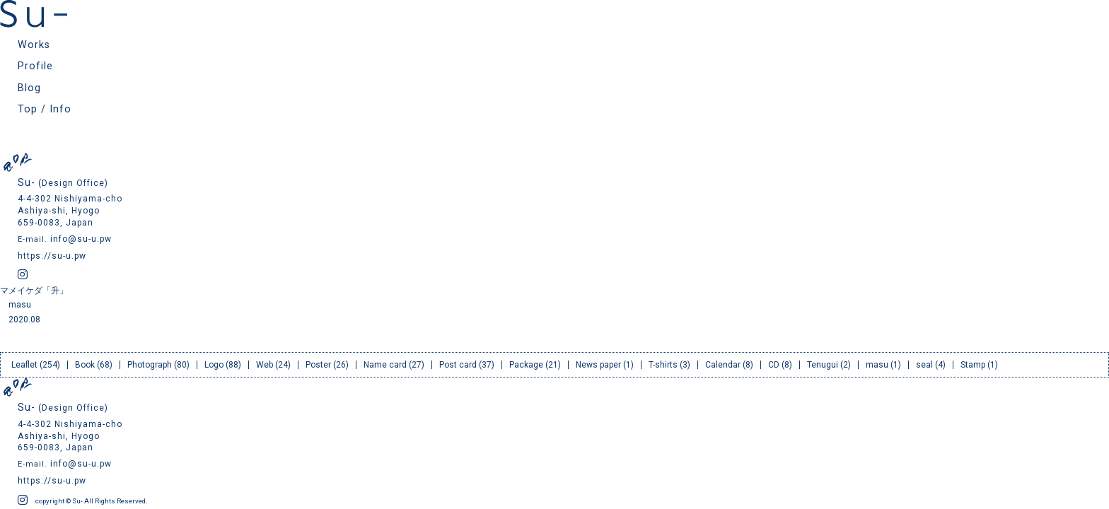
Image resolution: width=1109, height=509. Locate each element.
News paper (598, 365)
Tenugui (822, 365)
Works (34, 45)
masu (19, 305)
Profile (35, 66)
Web (264, 365)
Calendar (723, 365)
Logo (213, 365)
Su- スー (33, 14)
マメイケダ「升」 (34, 291)
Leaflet (24, 365)
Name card (385, 365)
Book (85, 365)
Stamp (972, 365)
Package (526, 365)
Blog (29, 88)
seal (924, 365)
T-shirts (663, 365)
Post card (458, 365)
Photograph (149, 365)
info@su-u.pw (81, 239)
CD (773, 365)
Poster (318, 365)
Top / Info (44, 109)
